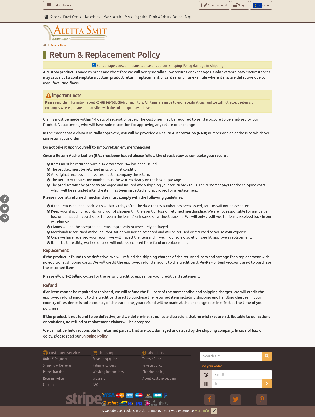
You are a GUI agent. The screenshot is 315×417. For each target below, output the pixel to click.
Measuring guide (105, 359)
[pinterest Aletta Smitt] (262, 399)
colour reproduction (110, 102)
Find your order (211, 366)
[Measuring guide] (136, 17)
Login (239, 5)
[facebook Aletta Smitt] (209, 399)
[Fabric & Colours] (160, 17)
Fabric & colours (104, 365)
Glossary (99, 378)
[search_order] (267, 383)
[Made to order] (113, 17)
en (261, 5)
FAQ (95, 385)
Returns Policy (53, 378)
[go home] (44, 45)
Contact (48, 385)
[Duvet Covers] (73, 17)
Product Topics (58, 5)
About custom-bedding (159, 378)
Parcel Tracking (53, 372)
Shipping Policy (94, 336)
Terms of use (151, 359)
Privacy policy (152, 365)
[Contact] (178, 17)
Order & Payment (55, 359)
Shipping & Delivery (57, 365)
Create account (214, 5)
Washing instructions (108, 372)
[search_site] (267, 356)
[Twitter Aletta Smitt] (235, 399)
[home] (46, 17)
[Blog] (188, 17)
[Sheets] (55, 17)
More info (202, 411)
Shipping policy (153, 372)
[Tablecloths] (93, 17)
